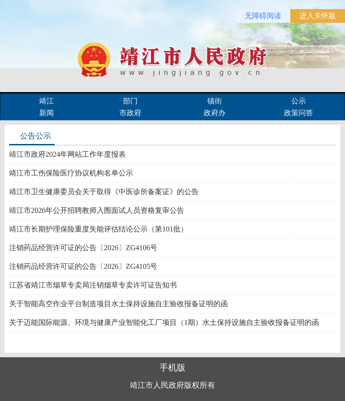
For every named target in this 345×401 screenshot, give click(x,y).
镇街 (214, 101)
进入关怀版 (317, 16)
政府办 (215, 113)
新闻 (46, 113)
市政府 (130, 113)
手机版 (172, 367)
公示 (298, 101)
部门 (130, 101)
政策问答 (298, 113)
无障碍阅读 (263, 16)
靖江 (46, 101)
